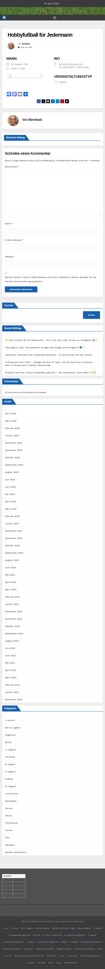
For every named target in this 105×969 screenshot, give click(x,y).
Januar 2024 (12, 604)
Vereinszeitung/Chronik (90, 956)
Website (9, 256)
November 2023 (13, 619)
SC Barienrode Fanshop (84, 949)
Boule (8, 742)
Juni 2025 (10, 487)
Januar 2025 (12, 523)
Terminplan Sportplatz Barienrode (29, 956)
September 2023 (14, 633)
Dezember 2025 (13, 443)
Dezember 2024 (13, 531)
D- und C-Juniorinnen (52, 935)
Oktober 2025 (12, 457)
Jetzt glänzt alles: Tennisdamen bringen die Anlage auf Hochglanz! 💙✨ (45, 347)
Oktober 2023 (12, 626)
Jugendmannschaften (45, 949)
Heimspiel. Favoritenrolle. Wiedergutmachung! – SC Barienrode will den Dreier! (48, 355)
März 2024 (10, 589)
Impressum (28, 949)
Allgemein (10, 735)
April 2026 (10, 413)
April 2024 (10, 582)
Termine (8, 956)
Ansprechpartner (42, 928)
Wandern (10, 845)
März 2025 (10, 509)
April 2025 (10, 501)
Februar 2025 (12, 516)
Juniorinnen (11, 793)
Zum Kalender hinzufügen (23, 75)
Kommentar (12, 166)
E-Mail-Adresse (14, 240)
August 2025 (12, 472)
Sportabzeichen (70, 963)
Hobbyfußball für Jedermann (40, 35)
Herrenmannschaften (11, 949)
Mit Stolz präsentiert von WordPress (37, 922)
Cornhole (10, 757)
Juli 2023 (10, 648)
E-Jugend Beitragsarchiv (13, 942)
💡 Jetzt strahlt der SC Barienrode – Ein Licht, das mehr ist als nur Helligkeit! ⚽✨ (51, 340)
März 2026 (10, 421)
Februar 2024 (12, 597)
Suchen (8, 305)
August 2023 (12, 641)
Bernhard (26, 44)
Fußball (63, 82)
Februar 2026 (12, 428)
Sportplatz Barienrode (70, 64)
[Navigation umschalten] (54, 18)
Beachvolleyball (84, 928)
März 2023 (10, 677)
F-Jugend (10, 771)
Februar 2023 (12, 685)
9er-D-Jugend (12, 727)
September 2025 (14, 465)
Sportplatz (10, 801)
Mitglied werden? (64, 949)
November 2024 (13, 538)
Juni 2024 (10, 567)
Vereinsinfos (72, 956)
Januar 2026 (12, 435)
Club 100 (36, 935)
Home (5, 928)
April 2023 (10, 670)
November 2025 (13, 450)
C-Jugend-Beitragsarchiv (19, 935)
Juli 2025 (10, 479)
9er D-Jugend (27, 928)
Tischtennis (11, 823)
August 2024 (12, 560)
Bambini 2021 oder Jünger (63, 928)
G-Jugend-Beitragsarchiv (91, 942)
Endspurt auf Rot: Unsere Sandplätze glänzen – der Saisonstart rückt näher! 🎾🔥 (50, 372)
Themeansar (78, 922)
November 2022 (13, 699)
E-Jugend (10, 764)
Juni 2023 (10, 655)
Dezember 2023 (13, 611)
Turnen (9, 830)
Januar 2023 (12, 692)
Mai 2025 (10, 494)
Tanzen (9, 808)
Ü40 (7, 837)
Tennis (8, 815)
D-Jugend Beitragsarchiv (75, 935)
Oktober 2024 (12, 545)
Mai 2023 (10, 663)
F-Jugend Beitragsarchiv (47, 942)
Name (9, 223)
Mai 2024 (10, 575)
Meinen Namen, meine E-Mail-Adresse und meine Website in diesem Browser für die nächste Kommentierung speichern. (50, 279)
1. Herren (10, 720)
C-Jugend (10, 749)
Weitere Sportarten (15, 852)
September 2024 (14, 553)
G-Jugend (10, 786)
